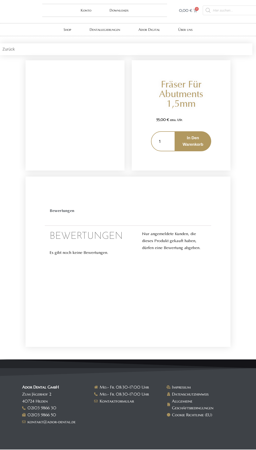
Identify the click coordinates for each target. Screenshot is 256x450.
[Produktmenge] (163, 141)
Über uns (185, 29)
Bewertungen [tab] (62, 211)
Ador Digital (149, 29)
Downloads (119, 10)
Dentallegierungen (105, 29)
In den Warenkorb (192, 141)
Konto (86, 10)
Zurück (8, 49)
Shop (67, 29)
